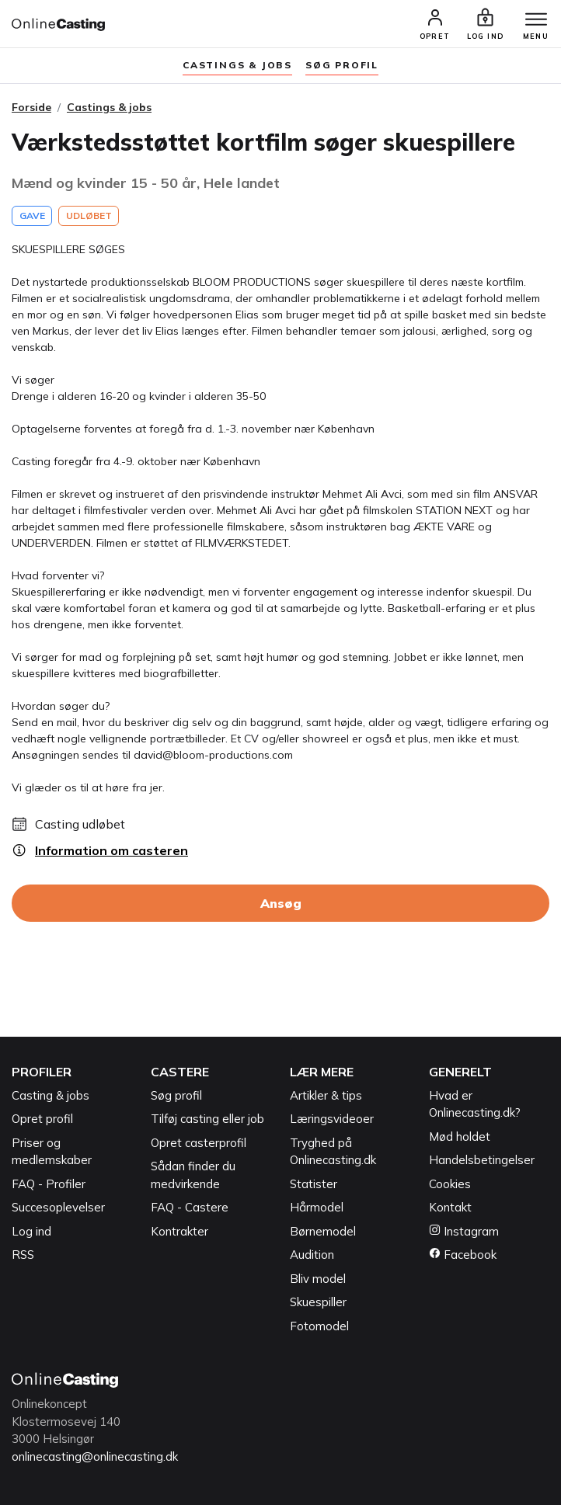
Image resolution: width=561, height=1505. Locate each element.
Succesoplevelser (58, 1207)
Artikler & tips (326, 1095)
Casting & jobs (50, 1095)
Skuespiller (318, 1302)
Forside (31, 107)
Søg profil (176, 1095)
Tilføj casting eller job (207, 1118)
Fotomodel (319, 1326)
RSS (23, 1254)
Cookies (450, 1184)
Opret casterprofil (198, 1142)
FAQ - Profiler (48, 1184)
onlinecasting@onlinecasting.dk (95, 1456)
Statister (313, 1184)
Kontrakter (179, 1231)
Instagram (464, 1231)
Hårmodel (316, 1207)
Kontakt (450, 1207)
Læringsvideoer (332, 1118)
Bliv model (318, 1278)
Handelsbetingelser (482, 1159)
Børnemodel (323, 1231)
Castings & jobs (237, 65)
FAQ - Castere (189, 1207)
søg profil (341, 65)
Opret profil (42, 1118)
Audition (312, 1254)
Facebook (463, 1254)
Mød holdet (459, 1136)
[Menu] (536, 20)
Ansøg (280, 903)
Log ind (31, 1231)
